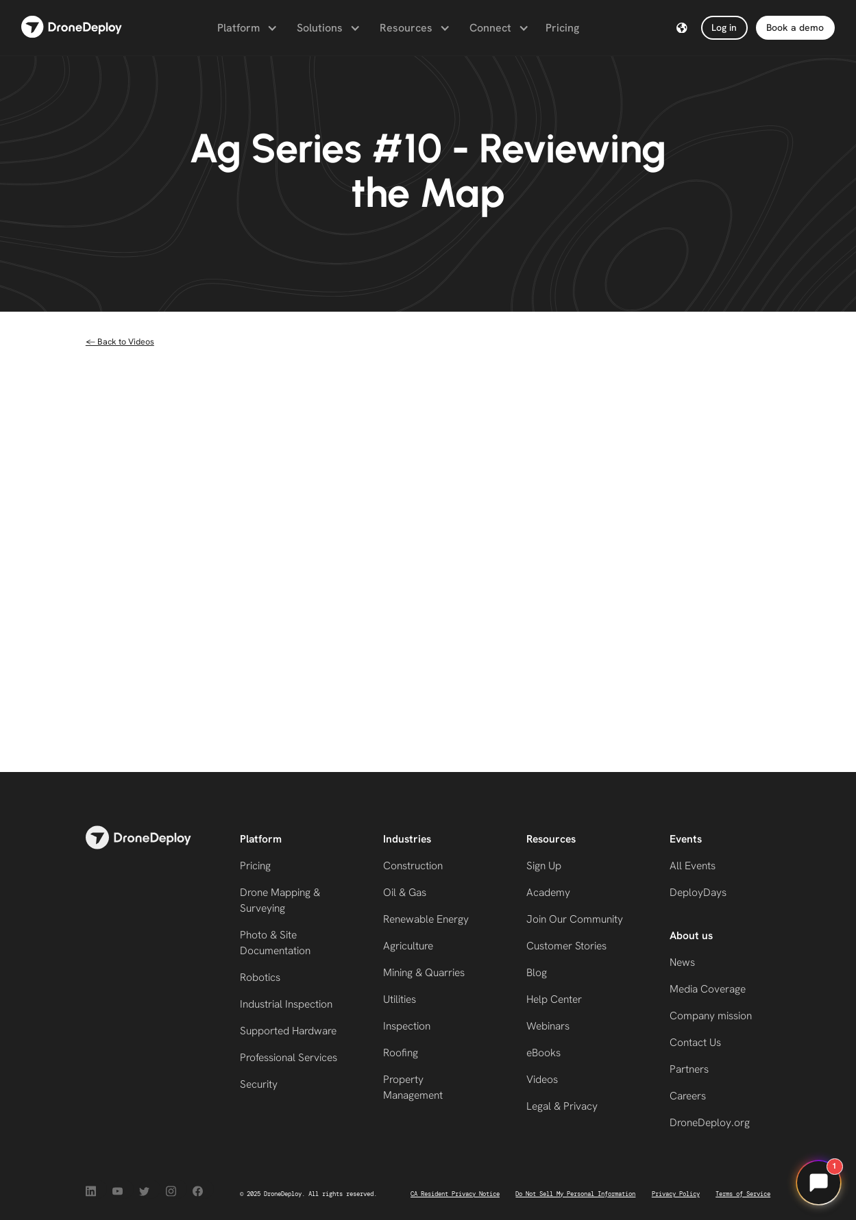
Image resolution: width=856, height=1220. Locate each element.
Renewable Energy (426, 919)
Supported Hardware (288, 1030)
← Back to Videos (120, 341)
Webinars (548, 1026)
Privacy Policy (676, 1194)
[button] (246, 28)
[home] (71, 27)
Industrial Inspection (286, 1004)
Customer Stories (566, 945)
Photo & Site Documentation (275, 943)
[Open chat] (818, 1182)
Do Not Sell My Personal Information (575, 1194)
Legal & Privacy (562, 1106)
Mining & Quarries (424, 972)
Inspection (406, 1026)
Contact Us (695, 1042)
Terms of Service (743, 1194)
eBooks (543, 1052)
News (682, 962)
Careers (688, 1095)
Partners (689, 1069)
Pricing (562, 28)
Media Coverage (708, 989)
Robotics (260, 977)
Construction (413, 865)
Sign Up (543, 865)
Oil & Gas (404, 892)
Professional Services (288, 1057)
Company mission (711, 1015)
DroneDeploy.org (710, 1122)
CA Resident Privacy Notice (455, 1194)
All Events (693, 865)
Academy (548, 892)
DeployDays (698, 892)
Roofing (400, 1052)
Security (259, 1084)
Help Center (554, 999)
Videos (542, 1079)
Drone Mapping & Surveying (280, 900)
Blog (536, 972)
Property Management (413, 1087)
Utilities (399, 999)
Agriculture (408, 945)
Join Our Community (574, 919)
